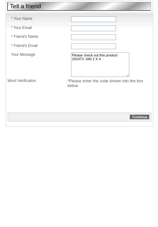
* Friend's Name (24, 36)
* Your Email (21, 28)
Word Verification (22, 81)
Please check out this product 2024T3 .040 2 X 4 (100, 64)
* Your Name (21, 18)
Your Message (23, 54)
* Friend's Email (24, 46)
